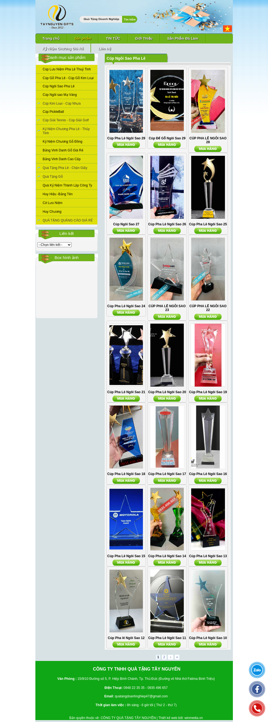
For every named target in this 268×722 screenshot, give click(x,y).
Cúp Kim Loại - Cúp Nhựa (62, 103)
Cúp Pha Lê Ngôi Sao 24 (126, 306)
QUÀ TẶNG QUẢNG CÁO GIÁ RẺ (68, 220)
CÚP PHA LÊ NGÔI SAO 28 (208, 140)
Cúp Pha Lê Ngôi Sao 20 (167, 392)
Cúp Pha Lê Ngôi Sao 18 (126, 474)
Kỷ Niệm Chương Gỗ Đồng (63, 141)
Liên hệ (104, 49)
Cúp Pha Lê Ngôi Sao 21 (126, 392)
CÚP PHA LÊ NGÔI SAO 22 (208, 308)
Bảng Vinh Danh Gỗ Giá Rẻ (63, 150)
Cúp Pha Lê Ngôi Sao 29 (126, 138)
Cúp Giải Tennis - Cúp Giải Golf (66, 120)
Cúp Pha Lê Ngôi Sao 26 (167, 224)
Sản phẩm (82, 38)
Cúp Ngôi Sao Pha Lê (59, 86)
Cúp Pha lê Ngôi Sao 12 (126, 638)
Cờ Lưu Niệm (53, 203)
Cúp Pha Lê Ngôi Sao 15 (126, 556)
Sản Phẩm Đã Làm (182, 38)
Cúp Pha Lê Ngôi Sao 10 (208, 638)
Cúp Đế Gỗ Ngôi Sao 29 (167, 138)
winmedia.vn (193, 718)
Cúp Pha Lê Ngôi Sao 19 (208, 392)
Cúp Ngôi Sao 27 (126, 224)
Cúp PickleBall (53, 112)
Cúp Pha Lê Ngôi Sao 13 (208, 556)
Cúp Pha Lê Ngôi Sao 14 (167, 556)
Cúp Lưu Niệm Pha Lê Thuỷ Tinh (67, 69)
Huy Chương (52, 212)
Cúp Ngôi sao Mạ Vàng (60, 95)
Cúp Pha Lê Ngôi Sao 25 (208, 224)
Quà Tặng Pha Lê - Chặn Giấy (65, 168)
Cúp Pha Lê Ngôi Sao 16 (208, 474)
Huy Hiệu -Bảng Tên (58, 194)
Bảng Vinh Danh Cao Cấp (62, 159)
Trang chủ (51, 38)
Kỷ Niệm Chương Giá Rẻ (63, 49)
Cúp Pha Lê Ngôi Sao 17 (167, 474)
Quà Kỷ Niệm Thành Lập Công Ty (67, 185)
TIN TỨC (113, 38)
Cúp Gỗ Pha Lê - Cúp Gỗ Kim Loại (68, 78)
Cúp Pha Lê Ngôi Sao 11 (167, 638)
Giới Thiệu (143, 38)
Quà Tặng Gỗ (53, 177)
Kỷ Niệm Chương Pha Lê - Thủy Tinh (66, 131)
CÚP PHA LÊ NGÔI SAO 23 (166, 308)
